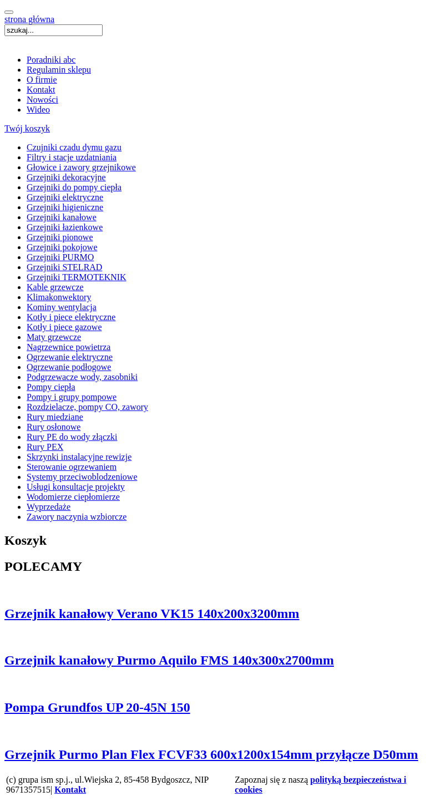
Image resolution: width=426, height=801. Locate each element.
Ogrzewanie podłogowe (69, 367)
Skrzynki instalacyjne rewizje (79, 457)
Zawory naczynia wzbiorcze (76, 516)
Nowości (42, 99)
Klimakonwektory (59, 297)
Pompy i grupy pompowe (71, 397)
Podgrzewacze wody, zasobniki (82, 377)
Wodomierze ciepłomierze (73, 496)
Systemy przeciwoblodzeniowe (82, 476)
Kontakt (41, 89)
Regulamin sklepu (59, 69)
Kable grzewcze (55, 287)
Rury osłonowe (53, 427)
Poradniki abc (51, 59)
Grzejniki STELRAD (64, 267)
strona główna (29, 19)
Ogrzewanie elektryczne (70, 357)
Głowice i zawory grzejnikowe (81, 167)
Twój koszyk (27, 128)
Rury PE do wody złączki (72, 437)
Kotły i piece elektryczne (71, 317)
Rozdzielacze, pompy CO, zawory (87, 407)
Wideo (38, 109)
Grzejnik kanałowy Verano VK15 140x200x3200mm (152, 613)
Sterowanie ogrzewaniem (71, 467)
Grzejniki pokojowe (62, 247)
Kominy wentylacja (62, 307)
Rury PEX (45, 447)
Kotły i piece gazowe (64, 327)
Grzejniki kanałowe (62, 217)
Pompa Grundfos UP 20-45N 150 (97, 707)
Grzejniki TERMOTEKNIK (76, 277)
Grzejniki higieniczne (65, 207)
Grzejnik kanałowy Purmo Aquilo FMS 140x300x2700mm (169, 660)
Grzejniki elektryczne (65, 197)
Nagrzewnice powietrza (68, 347)
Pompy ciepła (51, 387)
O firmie (42, 79)
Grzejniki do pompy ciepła (74, 187)
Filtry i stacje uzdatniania (71, 157)
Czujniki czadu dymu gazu (74, 147)
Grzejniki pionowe (60, 237)
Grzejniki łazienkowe (65, 227)
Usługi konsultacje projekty (76, 486)
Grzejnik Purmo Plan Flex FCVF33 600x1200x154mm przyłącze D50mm (211, 754)
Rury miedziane (55, 417)
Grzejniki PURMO (60, 257)
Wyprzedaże (48, 506)
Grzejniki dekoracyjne (66, 177)
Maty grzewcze (54, 337)
